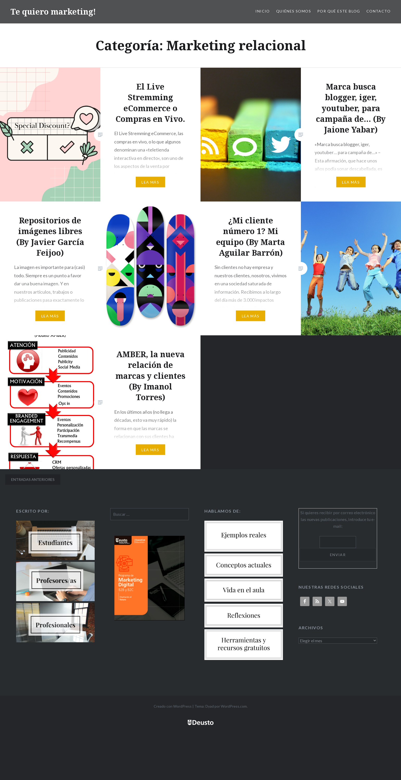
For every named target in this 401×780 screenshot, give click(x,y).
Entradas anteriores (33, 479)
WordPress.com (234, 706)
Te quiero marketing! (53, 11)
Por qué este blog (338, 11)
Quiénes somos (293, 11)
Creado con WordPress (173, 706)
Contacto (378, 11)
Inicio (262, 11)
